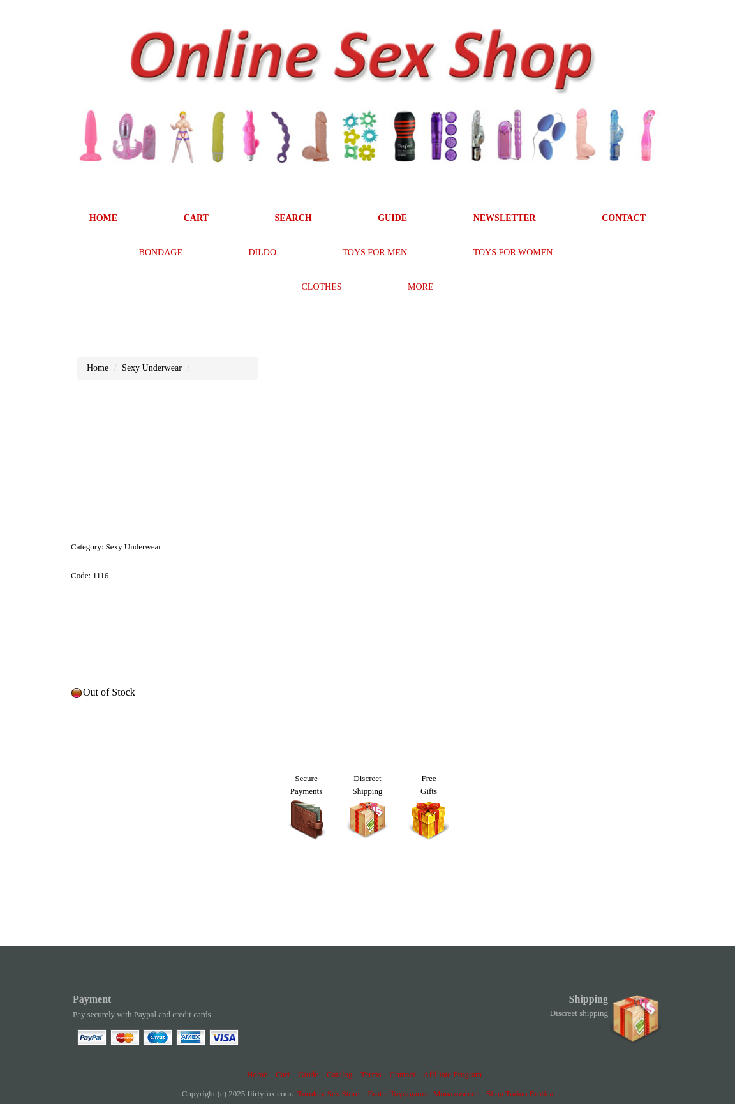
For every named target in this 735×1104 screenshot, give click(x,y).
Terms (370, 1074)
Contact (402, 1074)
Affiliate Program (452, 1074)
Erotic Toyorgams (397, 1093)
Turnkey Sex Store (328, 1093)
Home (257, 1074)
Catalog (339, 1074)
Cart (283, 1074)
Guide (308, 1074)
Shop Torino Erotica (519, 1093)
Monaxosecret (456, 1093)
